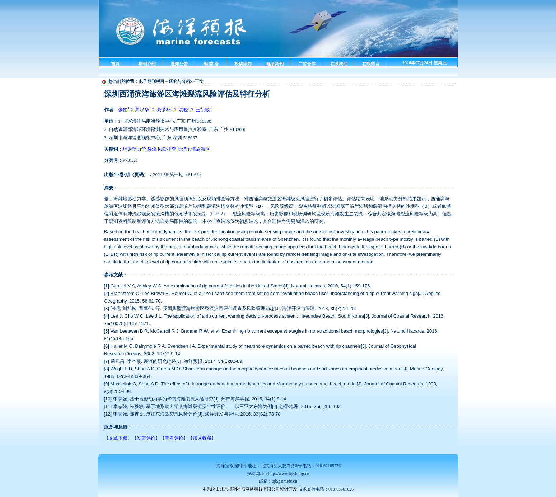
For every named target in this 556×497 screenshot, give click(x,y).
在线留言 (370, 63)
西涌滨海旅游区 (193, 149)
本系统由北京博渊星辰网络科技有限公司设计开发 (249, 489)
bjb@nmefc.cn (284, 481)
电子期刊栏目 (151, 81)
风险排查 (167, 149)
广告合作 (307, 63)
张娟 (123, 109)
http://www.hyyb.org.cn (288, 473)
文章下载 (118, 438)
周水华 (143, 109)
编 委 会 (211, 63)
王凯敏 (203, 109)
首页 (115, 63)
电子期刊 (275, 63)
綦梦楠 (165, 109)
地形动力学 (134, 149)
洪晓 (184, 109)
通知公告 (179, 63)
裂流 (151, 149)
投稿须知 (243, 63)
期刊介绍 (147, 63)
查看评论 (174, 438)
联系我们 (338, 63)
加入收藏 (202, 438)
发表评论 (146, 438)
